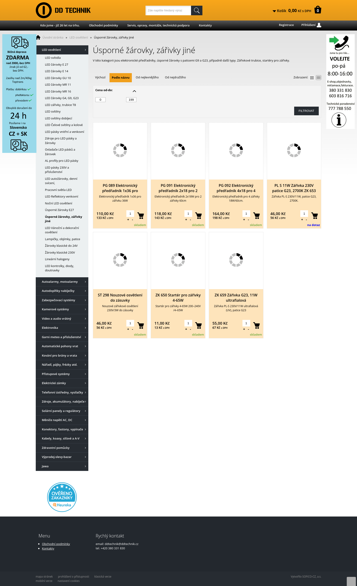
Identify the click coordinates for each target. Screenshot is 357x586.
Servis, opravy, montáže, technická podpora (158, 25)
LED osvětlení (78, 37)
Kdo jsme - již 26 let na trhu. (60, 25)
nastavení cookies (68, 581)
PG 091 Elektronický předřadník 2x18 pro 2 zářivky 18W (178, 188)
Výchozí (100, 77)
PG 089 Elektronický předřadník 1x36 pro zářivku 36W (120, 188)
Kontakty (205, 25)
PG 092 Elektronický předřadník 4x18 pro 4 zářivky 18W (236, 188)
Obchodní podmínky (103, 25)
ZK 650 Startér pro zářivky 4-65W (178, 298)
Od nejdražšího (175, 77)
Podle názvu (121, 77)
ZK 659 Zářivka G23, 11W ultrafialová (236, 298)
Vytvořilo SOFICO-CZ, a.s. (306, 576)
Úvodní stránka (53, 37)
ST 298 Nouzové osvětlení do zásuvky (120, 298)
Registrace (286, 25)
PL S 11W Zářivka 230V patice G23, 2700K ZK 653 (294, 188)
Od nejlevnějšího (147, 77)
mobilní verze (44, 581)
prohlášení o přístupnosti (73, 576)
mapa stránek (44, 576)
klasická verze (103, 576)
